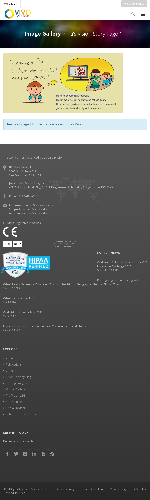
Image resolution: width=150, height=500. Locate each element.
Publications (14, 364)
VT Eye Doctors (15, 389)
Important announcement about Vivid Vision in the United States (44, 326)
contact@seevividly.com (38, 205)
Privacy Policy (118, 489)
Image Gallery (43, 33)
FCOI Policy (139, 489)
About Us (12, 358)
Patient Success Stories (21, 414)
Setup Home (134, 3)
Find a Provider (15, 408)
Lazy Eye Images (16, 383)
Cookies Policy (66, 489)
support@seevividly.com (37, 209)
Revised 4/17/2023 (15, 493)
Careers (11, 371)
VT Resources (14, 402)
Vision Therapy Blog (18, 377)
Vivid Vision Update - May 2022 (23, 312)
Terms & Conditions (92, 489)
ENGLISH (11, 3)
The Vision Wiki (15, 395)
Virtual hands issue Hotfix (19, 298)
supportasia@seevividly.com (35, 213)
